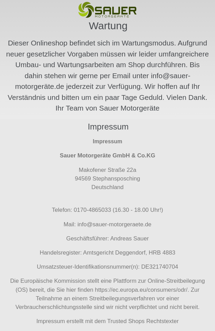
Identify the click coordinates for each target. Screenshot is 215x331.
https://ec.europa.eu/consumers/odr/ (141, 290)
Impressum (50, 321)
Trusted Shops (126, 321)
